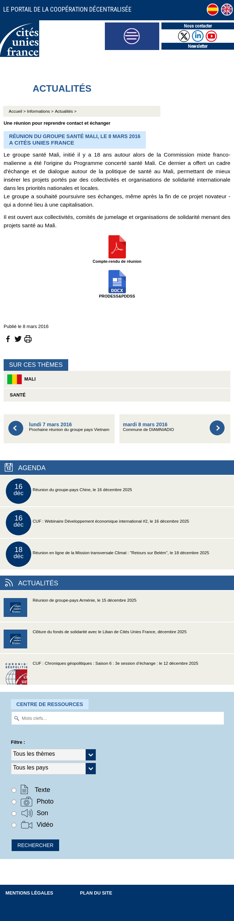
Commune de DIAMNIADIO (148, 427)
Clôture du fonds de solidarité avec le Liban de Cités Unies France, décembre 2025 (95, 641)
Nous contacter (198, 26)
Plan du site (96, 893)
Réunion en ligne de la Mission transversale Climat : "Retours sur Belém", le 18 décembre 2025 (107, 554)
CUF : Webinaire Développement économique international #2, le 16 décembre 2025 (97, 522)
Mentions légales (29, 893)
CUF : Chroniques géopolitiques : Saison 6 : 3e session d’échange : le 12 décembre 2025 (101, 673)
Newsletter (198, 46)
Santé (16, 395)
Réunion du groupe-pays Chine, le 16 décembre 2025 (69, 491)
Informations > (40, 111)
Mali (21, 379)
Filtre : (18, 742)
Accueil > (18, 111)
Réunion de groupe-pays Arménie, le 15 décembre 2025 (70, 610)
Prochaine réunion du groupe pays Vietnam (69, 427)
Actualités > (66, 111)
